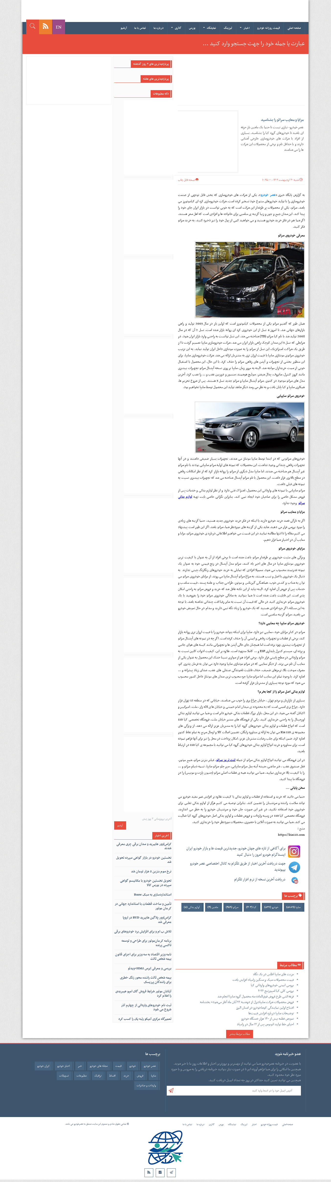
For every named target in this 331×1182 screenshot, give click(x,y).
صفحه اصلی (294, 28)
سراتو (232, 907)
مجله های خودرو (99, 1066)
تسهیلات (64, 1075)
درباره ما (159, 28)
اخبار (245, 28)
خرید (126, 1075)
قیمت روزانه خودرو (268, 28)
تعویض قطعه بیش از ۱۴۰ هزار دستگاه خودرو (267, 1019)
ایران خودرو (43, 1066)
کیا (251, 907)
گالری (176, 28)
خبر (80, 1066)
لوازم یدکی (192, 907)
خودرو (271, 907)
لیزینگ (228, 28)
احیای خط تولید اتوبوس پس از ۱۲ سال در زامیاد (265, 1024)
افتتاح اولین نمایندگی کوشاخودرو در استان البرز (265, 1008)
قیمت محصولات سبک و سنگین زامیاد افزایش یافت (263, 980)
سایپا (293, 907)
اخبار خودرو (63, 1066)
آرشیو (124, 28)
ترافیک (97, 1075)
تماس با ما (140, 28)
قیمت (118, 1066)
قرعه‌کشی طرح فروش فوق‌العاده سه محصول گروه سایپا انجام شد (256, 996)
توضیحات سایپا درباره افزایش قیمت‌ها (271, 1013)
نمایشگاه (209, 28)
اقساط (112, 1075)
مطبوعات (82, 1075)
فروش (140, 1075)
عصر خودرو (268, 195)
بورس (192, 28)
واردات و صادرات (146, 1085)
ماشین (213, 907)
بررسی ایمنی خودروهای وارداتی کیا (272, 985)
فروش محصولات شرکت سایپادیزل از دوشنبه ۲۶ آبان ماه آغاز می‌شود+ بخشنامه (247, 1002)
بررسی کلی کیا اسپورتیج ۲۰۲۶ (276, 991)
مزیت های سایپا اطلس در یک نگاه (273, 974)
